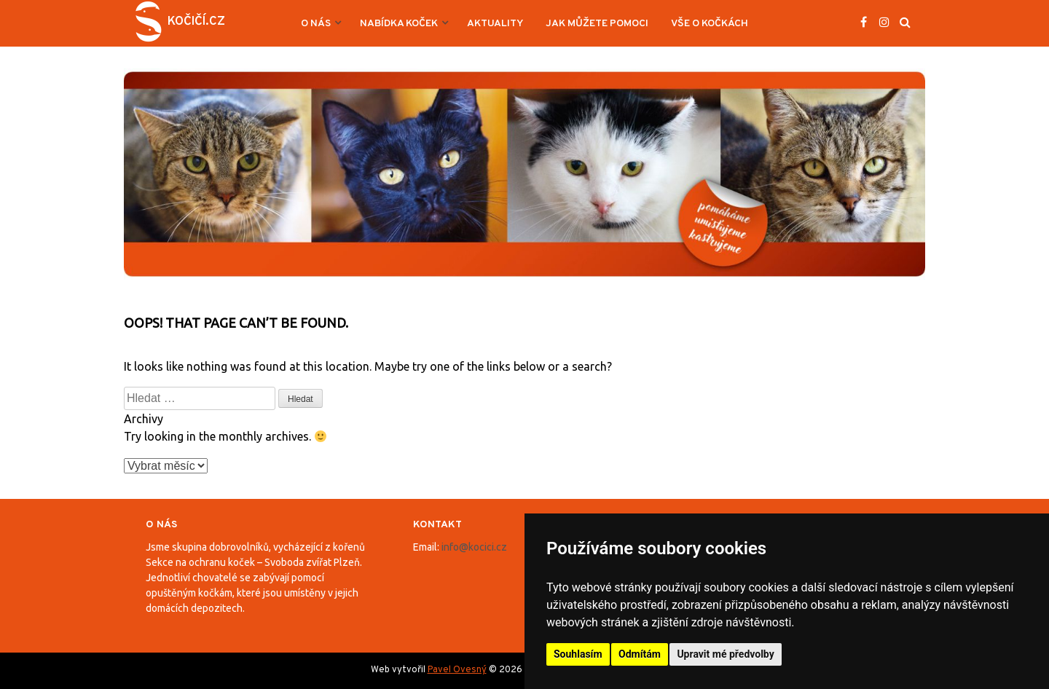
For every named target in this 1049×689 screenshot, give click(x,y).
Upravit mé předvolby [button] (725, 654)
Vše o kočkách (709, 23)
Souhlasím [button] (578, 654)
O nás (316, 23)
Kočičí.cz (196, 22)
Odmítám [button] (639, 654)
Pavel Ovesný (457, 670)
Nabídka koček (399, 23)
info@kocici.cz (474, 547)
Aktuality (495, 23)
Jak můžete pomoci (597, 23)
